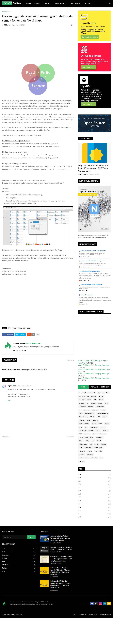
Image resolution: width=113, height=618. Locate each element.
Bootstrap (82, 403)
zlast (28, 328)
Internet (105, 417)
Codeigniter (82, 406)
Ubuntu (90, 451)
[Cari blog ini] (15, 537)
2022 (94, 488)
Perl (86, 437)
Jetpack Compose (84, 423)
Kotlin (100, 423)
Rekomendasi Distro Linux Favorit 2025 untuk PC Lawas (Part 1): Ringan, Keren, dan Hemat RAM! (60, 584)
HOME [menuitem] (28, 3)
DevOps (103, 410)
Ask (95, 400)
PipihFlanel (12, 386)
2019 (94, 497)
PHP (91, 437)
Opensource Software (99, 434)
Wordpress (90, 454)
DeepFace (95, 410)
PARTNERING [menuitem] (60, 3)
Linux (14, 328)
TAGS (83, 387)
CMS (106, 403)
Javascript (95, 420)
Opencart (87, 434)
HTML (92, 417)
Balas (9, 400)
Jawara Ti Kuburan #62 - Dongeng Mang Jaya (93, 365)
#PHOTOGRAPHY (103, 393)
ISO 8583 (81, 420)
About (74, 615)
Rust (93, 441)
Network (91, 430)
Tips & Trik (21, 328)
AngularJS (82, 400)
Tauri (80, 447)
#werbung (82, 396)
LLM (86, 427)
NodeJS (105, 430)
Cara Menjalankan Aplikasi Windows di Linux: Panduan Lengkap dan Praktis (60, 538)
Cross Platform (100, 406)
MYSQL (103, 427)
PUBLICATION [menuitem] (75, 3)
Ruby (87, 441)
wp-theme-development (86, 458)
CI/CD (100, 403)
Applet (89, 400)
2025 (94, 478)
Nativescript (82, 430)
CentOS (93, 403)
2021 (94, 491)
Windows (81, 454)
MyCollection (94, 427)
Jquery (94, 423)
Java (88, 420)
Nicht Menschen (33, 343)
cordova (90, 406)
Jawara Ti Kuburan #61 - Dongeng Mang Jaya (93, 369)
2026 (94, 475)
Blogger (101, 400)
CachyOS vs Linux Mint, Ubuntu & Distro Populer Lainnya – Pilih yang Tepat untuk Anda (61, 559)
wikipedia (63, 109)
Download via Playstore (90, 37)
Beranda (4, 11)
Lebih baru (6, 437)
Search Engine (83, 444)
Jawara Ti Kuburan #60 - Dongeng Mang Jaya (93, 374)
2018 (94, 501)
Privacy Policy (93, 615)
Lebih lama (69, 437)
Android (93, 396)
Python (81, 441)
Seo (91, 444)
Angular (101, 396)
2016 (94, 507)
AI (88, 396)
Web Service (98, 451)
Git (80, 417)
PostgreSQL (99, 437)
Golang (85, 417)
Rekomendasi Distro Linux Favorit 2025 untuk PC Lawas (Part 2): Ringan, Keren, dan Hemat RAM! (60, 571)
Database (86, 410)
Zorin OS (81, 461)
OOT (80, 434)
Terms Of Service (105, 615)
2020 (94, 494)
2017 (94, 504)
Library (107, 423)
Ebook (81, 413)
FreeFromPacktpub (102, 413)
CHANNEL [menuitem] (46, 3)
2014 (94, 514)
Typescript (82, 451)
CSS (80, 410)
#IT (9, 11)
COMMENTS (105, 387)
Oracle (81, 437)
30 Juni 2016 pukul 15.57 (24, 386)
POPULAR (94, 387)
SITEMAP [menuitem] (87, 3)
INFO (98, 417)
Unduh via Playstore (88, 67)
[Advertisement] (38, 44)
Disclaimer (82, 615)
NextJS (98, 430)
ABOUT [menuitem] (37, 3)
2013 (94, 517)
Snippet (103, 444)
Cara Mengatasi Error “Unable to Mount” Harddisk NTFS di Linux (61, 548)
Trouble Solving (97, 447)
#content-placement (85, 393)
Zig (96, 458)
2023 (94, 484)
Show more (70, 360)
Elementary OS (89, 413)
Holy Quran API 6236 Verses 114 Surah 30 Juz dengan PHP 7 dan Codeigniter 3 (93, 168)
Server (96, 444)
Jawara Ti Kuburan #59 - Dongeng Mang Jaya (93, 378)
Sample (99, 441)
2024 (94, 481)
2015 (94, 510)
